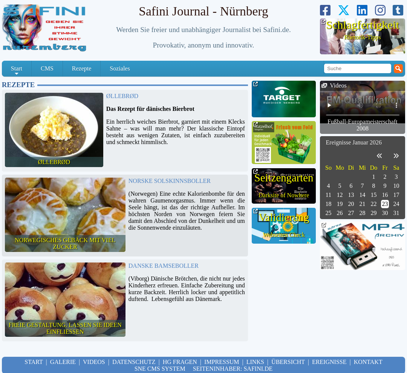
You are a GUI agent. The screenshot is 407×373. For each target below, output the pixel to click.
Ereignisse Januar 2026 (354, 142)
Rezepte (82, 68)
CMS (47, 68)
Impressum (221, 362)
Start (16, 71)
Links (255, 362)
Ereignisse (329, 362)
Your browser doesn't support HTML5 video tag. (362, 102)
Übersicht (288, 362)
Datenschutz (134, 362)
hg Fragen (180, 362)
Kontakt (368, 362)
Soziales (120, 68)
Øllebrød (122, 96)
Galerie (63, 362)
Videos (94, 362)
